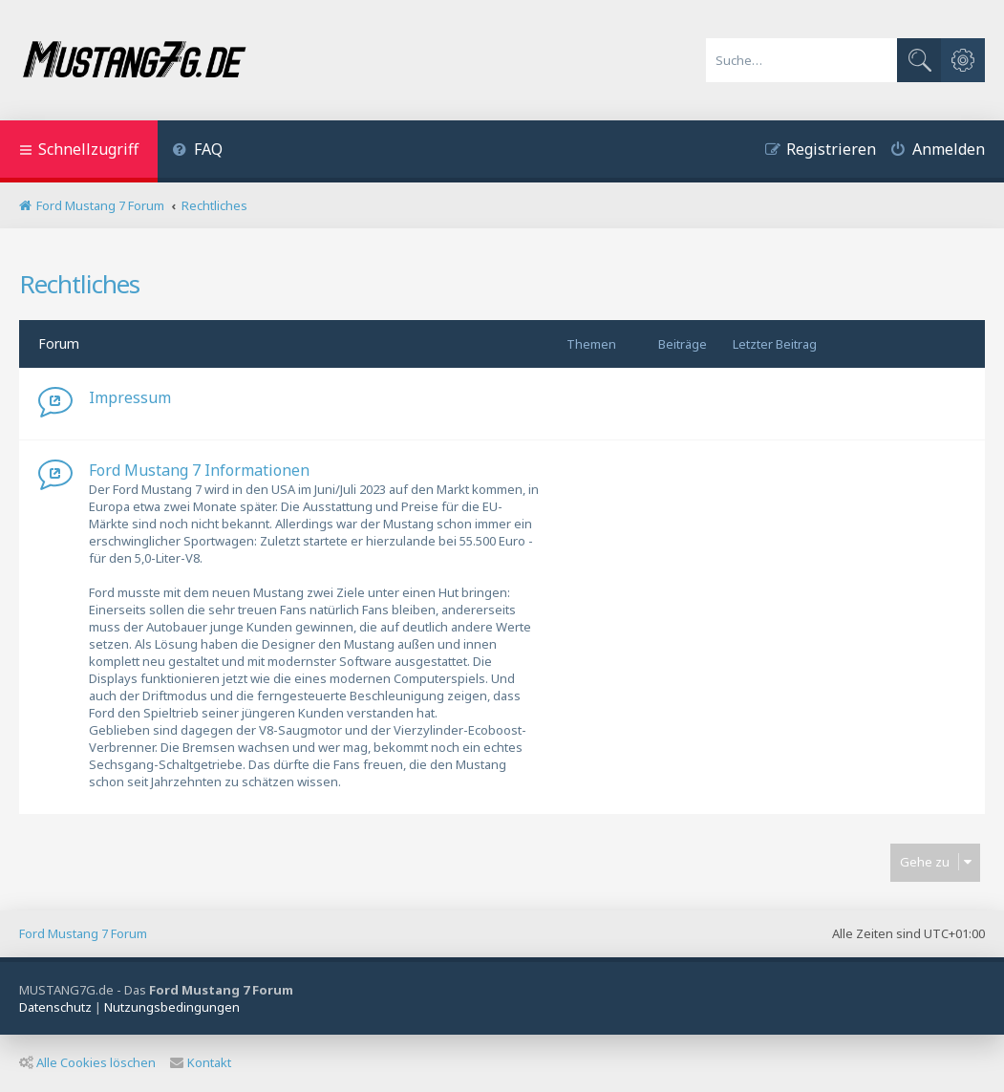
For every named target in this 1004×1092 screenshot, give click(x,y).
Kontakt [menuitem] (200, 1062)
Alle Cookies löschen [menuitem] (87, 1062)
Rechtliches (79, 284)
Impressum (130, 397)
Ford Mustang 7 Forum (83, 933)
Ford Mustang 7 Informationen (199, 470)
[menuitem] (197, 151)
